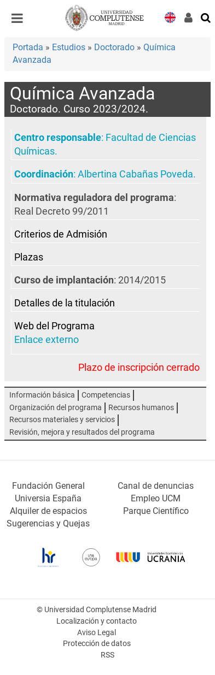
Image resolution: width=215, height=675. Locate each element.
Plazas (28, 257)
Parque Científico (156, 511)
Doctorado (114, 47)
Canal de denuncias (156, 486)
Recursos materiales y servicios (62, 419)
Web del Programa (54, 326)
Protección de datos (97, 643)
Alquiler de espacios (48, 511)
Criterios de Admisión (60, 234)
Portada (28, 47)
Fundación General (48, 486)
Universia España (48, 498)
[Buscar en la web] (206, 16)
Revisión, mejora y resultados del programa (82, 432)
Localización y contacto (96, 621)
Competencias (106, 395)
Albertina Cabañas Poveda (135, 174)
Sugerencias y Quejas (48, 523)
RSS (107, 655)
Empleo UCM (156, 498)
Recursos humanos (141, 407)
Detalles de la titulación (64, 303)
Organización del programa (55, 407)
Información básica (42, 395)
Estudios (68, 47)
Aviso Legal (96, 632)
